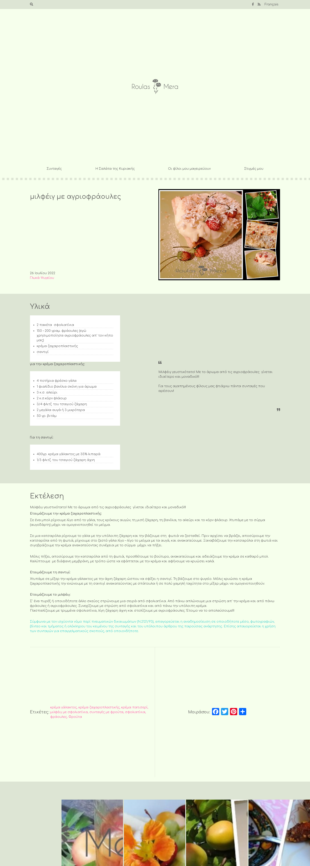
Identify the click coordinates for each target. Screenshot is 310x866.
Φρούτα (75, 717)
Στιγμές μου (253, 168)
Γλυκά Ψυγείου (42, 278)
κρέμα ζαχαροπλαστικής (99, 707)
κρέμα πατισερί (134, 707)
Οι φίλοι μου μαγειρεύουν (189, 168)
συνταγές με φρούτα (106, 712)
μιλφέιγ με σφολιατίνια (69, 712)
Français (271, 4)
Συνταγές (54, 168)
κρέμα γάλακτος (63, 707)
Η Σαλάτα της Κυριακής (115, 168)
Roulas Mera (155, 86)
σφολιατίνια (135, 712)
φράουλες (58, 717)
